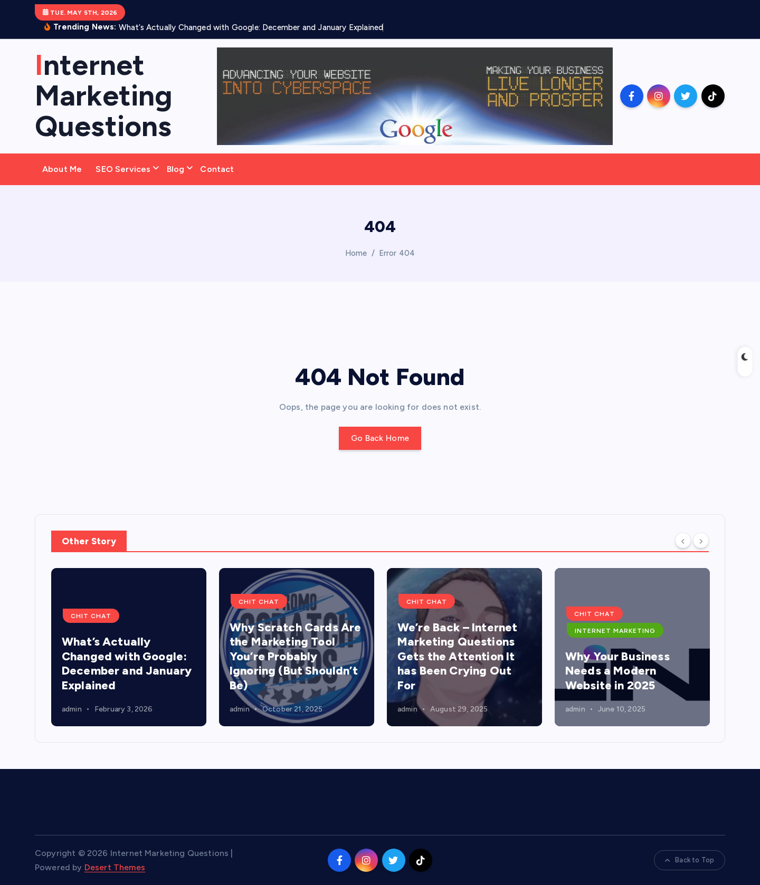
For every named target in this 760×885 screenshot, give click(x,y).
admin (72, 709)
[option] (128, 647)
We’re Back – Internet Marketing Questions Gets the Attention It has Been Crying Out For (457, 656)
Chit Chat (91, 616)
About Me (62, 169)
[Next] (701, 540)
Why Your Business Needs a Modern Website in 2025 (617, 670)
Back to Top (689, 860)
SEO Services (123, 169)
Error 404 (397, 253)
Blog (176, 169)
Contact (217, 169)
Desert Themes (114, 867)
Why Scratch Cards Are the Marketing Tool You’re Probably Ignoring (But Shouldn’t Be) (295, 656)
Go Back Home (380, 438)
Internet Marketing (615, 630)
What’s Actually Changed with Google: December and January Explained (127, 663)
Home (356, 253)
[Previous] (683, 540)
